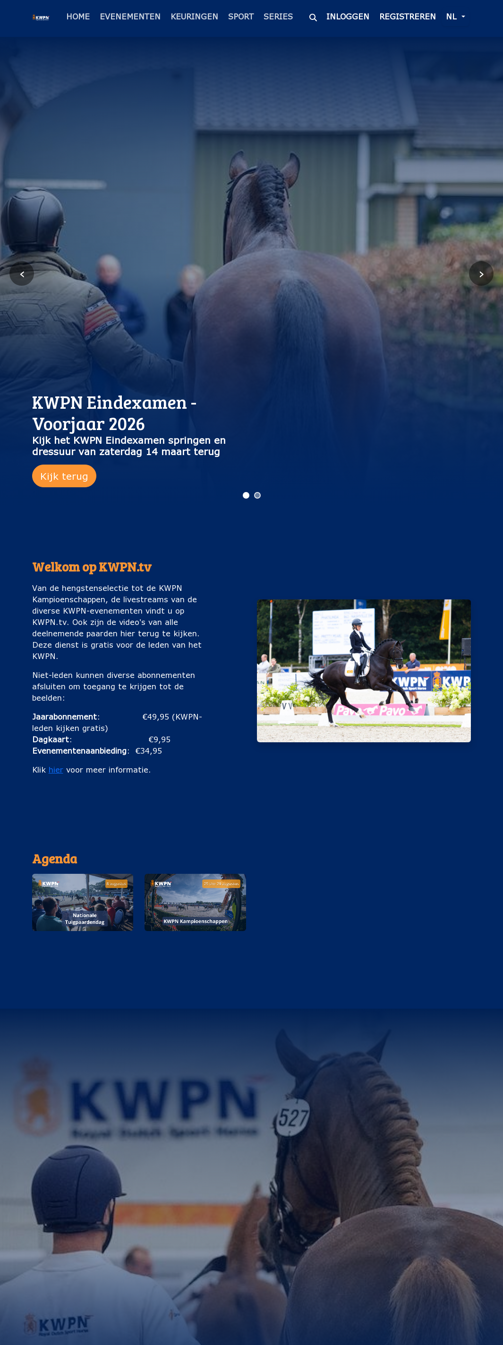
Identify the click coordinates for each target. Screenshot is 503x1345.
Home (78, 16)
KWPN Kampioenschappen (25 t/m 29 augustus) (195, 951)
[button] (83, 924)
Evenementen (130, 16)
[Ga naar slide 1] (246, 495)
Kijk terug (64, 476)
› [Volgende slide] (481, 273)
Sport (241, 16)
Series (278, 16)
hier (56, 769)
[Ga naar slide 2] (257, 495)
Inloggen (347, 16)
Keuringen (194, 16)
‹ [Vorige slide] (22, 273)
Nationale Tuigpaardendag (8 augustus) (82, 951)
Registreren (407, 16)
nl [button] (452, 16)
